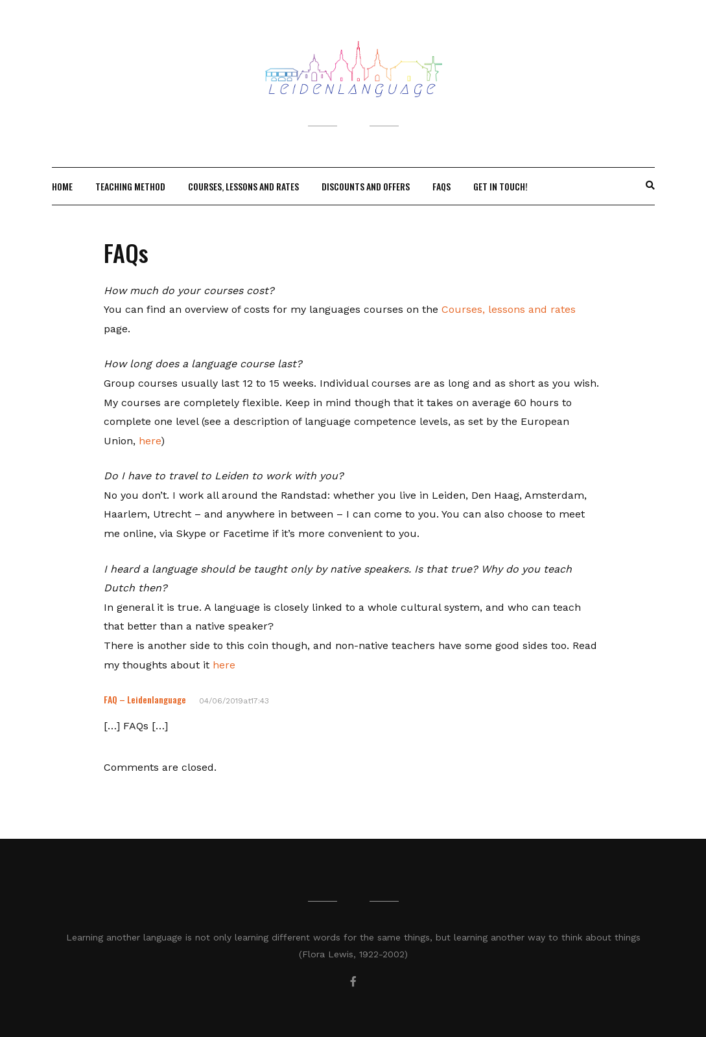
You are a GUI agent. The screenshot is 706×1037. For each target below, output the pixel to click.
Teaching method (130, 186)
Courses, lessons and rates (243, 186)
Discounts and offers (366, 186)
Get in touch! (500, 186)
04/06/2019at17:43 (234, 700)
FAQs (441, 186)
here (150, 441)
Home (62, 186)
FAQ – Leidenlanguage (145, 699)
